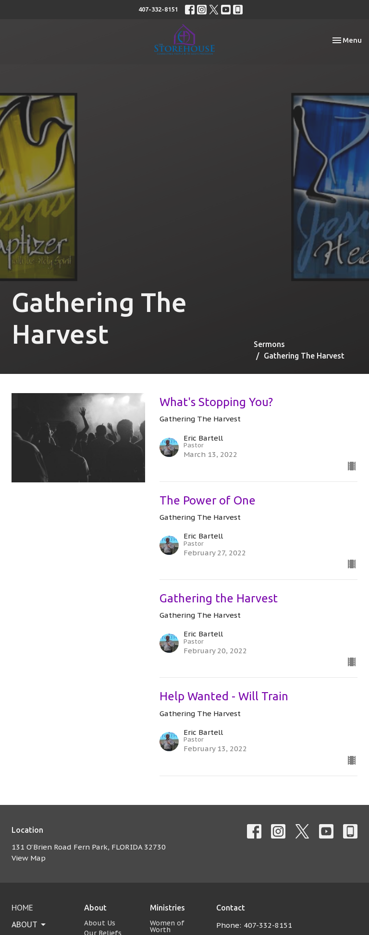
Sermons (269, 344)
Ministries (167, 907)
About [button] (29, 924)
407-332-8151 (158, 9)
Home (22, 907)
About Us (99, 923)
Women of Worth (167, 926)
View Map (29, 858)
